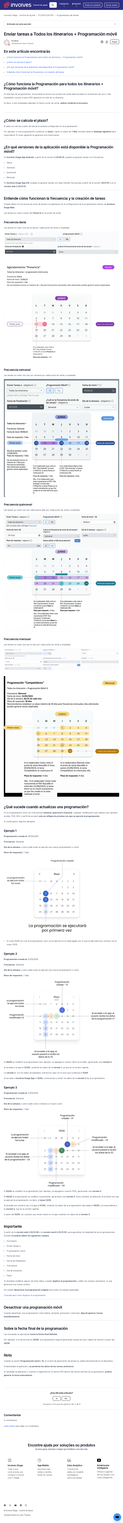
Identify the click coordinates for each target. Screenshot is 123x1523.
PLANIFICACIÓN (46, 15)
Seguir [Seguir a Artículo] (114, 42)
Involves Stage (15, 1465)
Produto (15, 41)
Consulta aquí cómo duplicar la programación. (25, 1295)
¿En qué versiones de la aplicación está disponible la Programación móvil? (40, 67)
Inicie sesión (9, 1426)
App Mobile (43, 1465)
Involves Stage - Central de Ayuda (19, 15)
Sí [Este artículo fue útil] (57, 1398)
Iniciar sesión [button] (111, 5)
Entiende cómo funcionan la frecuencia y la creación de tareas (35, 72)
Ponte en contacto (93, 5)
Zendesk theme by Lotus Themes (17, 1515)
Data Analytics (74, 1465)
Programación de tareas (68, 15)
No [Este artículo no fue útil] (66, 1398)
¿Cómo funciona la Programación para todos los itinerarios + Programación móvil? (45, 57)
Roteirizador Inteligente (103, 1466)
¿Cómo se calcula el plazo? (19, 62)
